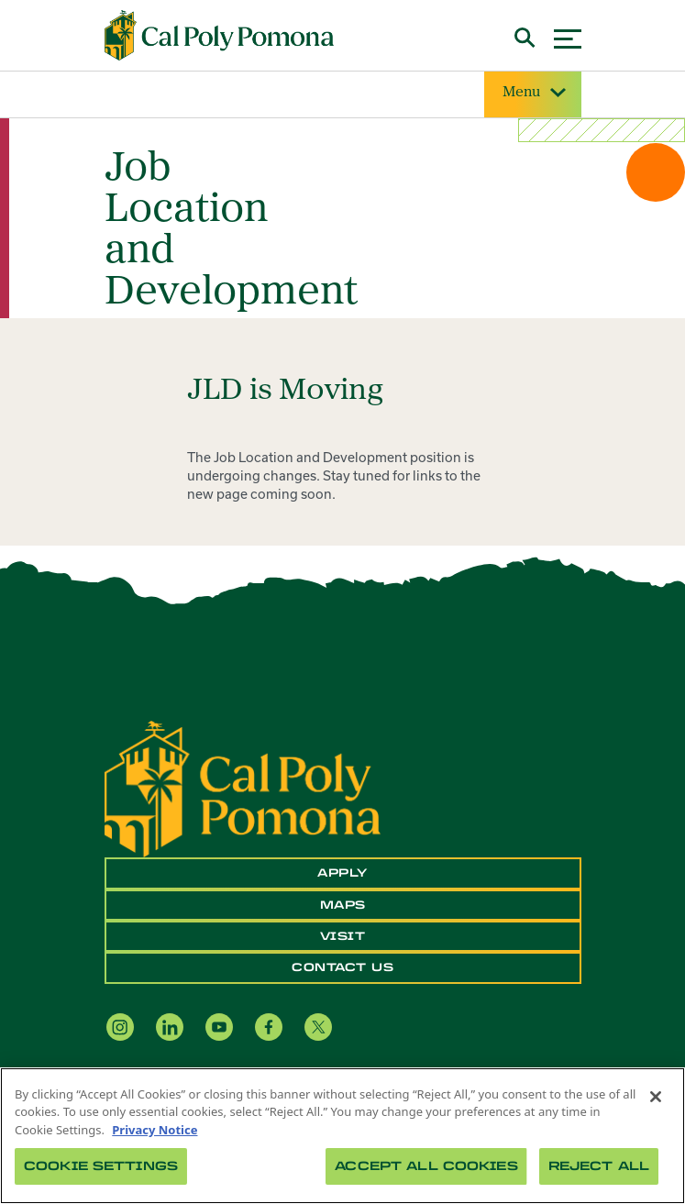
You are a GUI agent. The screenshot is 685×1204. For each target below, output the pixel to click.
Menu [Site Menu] (533, 93)
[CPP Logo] (243, 788)
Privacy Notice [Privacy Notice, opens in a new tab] (154, 1129)
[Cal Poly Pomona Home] (219, 35)
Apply (342, 873)
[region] (342, 1135)
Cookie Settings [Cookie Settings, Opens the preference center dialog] (101, 1166)
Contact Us (342, 967)
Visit (343, 936)
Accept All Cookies (426, 1166)
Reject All (598, 1166)
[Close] (655, 1097)
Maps (343, 905)
